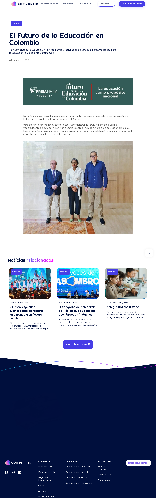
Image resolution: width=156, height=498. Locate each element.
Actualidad (87, 4)
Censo (41, 485)
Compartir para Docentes (78, 472)
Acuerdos (42, 491)
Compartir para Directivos (78, 466)
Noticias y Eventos (102, 468)
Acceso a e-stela (46, 496)
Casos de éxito (105, 474)
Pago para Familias (47, 472)
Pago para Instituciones (44, 478)
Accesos (106, 4)
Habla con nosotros (132, 3)
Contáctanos (104, 480)
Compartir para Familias (77, 477)
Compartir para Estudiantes (79, 483)
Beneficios (69, 4)
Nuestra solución (49, 3)
